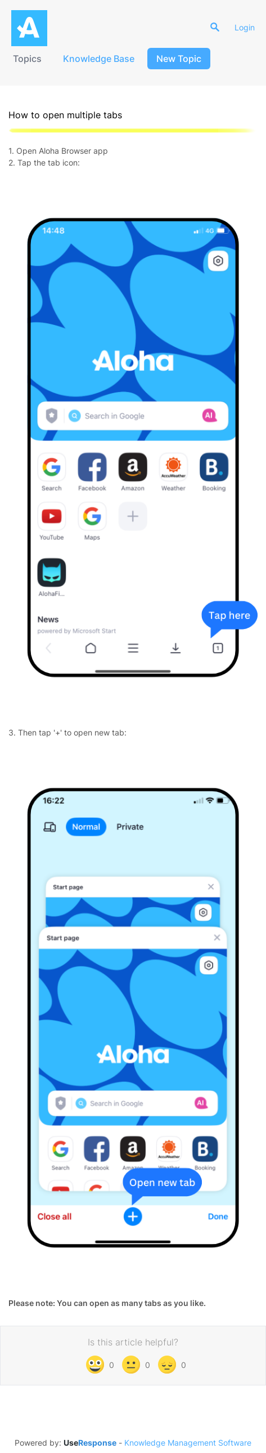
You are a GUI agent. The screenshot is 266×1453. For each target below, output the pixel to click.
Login (245, 27)
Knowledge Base (98, 58)
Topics (27, 58)
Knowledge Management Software (187, 1443)
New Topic (178, 58)
